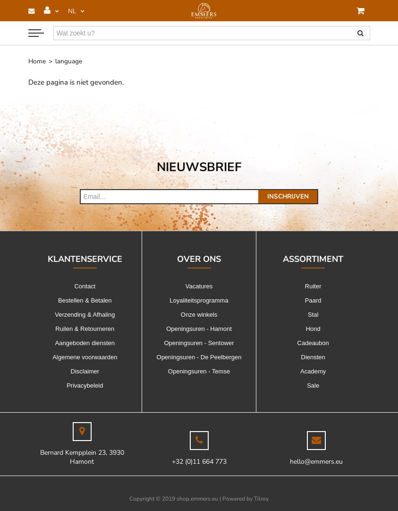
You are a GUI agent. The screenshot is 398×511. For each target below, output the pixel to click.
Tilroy (261, 498)
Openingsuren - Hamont (199, 328)
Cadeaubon (313, 342)
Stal (313, 314)
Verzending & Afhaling (85, 314)
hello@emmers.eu (316, 461)
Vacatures (199, 286)
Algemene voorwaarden (84, 357)
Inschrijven (288, 196)
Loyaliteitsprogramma (198, 300)
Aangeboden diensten (85, 342)
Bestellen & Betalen (84, 300)
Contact (84, 286)
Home (37, 61)
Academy (313, 371)
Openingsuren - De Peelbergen (199, 357)
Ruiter (313, 286)
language (68, 61)
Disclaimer (85, 371)
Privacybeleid (85, 385)
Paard (313, 300)
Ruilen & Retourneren (84, 328)
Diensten (313, 357)
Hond (313, 328)
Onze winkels (199, 314)
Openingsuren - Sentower (199, 342)
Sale (313, 385)
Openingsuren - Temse (199, 371)
